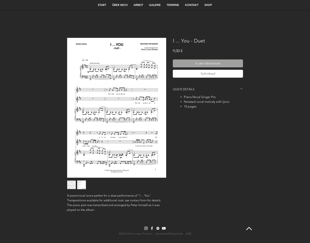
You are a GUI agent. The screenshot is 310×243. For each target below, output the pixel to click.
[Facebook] (152, 228)
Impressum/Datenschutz (169, 233)
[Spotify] (158, 228)
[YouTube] (164, 228)
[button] (208, 5)
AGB (188, 233)
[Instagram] (146, 228)
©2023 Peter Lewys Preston (136, 233)
